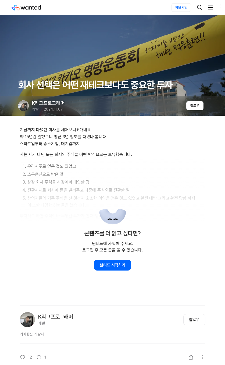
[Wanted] (31, 7)
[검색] (200, 7)
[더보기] (210, 7)
